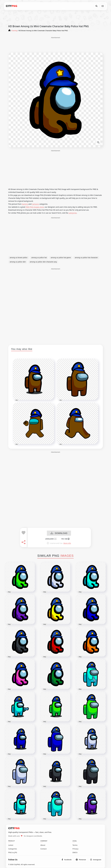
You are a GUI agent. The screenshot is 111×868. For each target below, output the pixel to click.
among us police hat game (61, 257)
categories (73, 213)
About (42, 845)
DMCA (75, 852)
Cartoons (35, 204)
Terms (75, 845)
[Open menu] (102, 6)
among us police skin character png (43, 262)
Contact (43, 849)
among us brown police (18, 257)
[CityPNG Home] (11, 6)
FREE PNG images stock (35, 207)
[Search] (96, 6)
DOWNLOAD (58, 533)
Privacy (75, 849)
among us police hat (39, 257)
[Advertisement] (55, 45)
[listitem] (66, 859)
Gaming (25, 204)
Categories (12, 849)
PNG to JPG (12, 852)
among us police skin (18, 262)
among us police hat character (86, 257)
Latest (10, 845)
